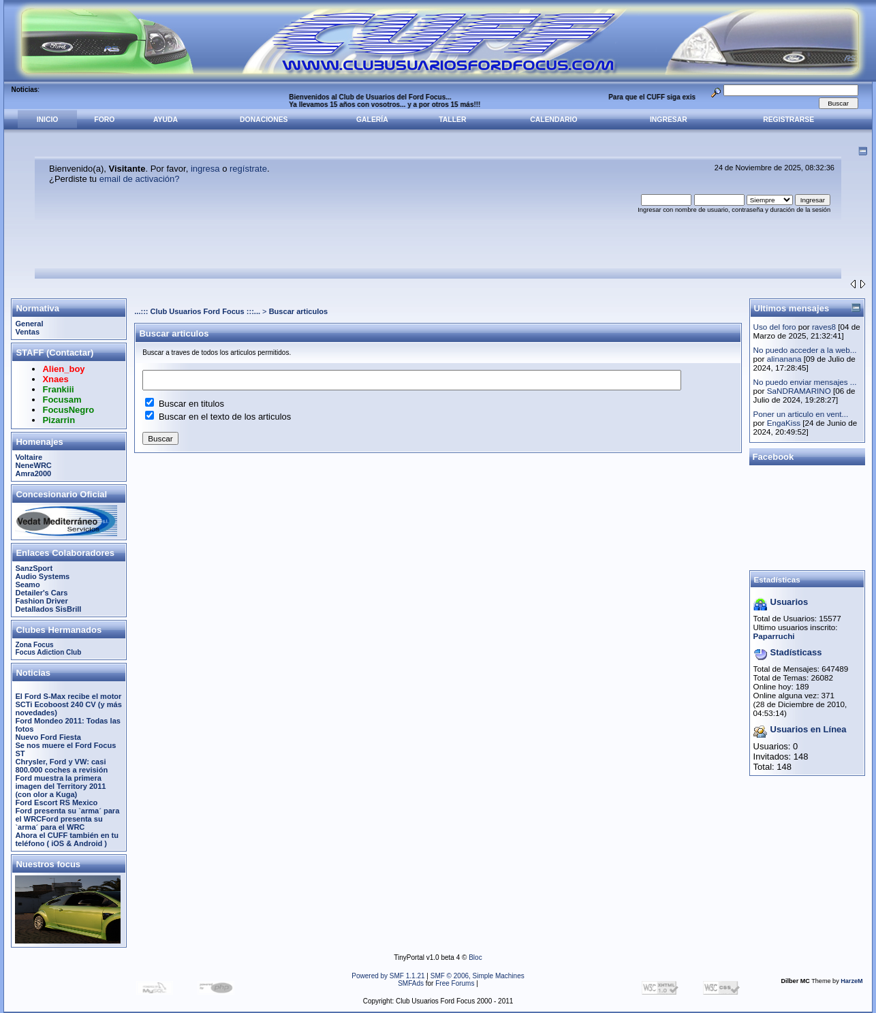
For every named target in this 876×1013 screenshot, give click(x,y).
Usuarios (789, 602)
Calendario (553, 119)
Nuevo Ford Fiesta (47, 737)
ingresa (205, 168)
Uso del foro (774, 326)
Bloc (475, 957)
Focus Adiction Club (48, 652)
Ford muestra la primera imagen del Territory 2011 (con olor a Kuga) (60, 786)
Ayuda (165, 119)
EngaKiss (783, 422)
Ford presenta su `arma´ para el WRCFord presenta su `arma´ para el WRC (67, 819)
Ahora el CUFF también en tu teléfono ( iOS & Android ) (67, 839)
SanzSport (33, 568)
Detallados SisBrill (48, 609)
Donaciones (263, 119)
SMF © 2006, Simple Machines (478, 976)
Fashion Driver (41, 601)
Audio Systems (42, 576)
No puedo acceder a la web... (805, 349)
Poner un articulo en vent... (801, 413)
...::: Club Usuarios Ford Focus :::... (197, 311)
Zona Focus (34, 645)
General (29, 324)
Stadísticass (796, 652)
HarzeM (851, 981)
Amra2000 (33, 473)
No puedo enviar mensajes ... (805, 381)
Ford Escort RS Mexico (56, 802)
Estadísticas (777, 579)
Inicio (48, 119)
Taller (452, 119)
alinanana (784, 358)
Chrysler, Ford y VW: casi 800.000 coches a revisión (61, 766)
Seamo (27, 584)
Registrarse (788, 119)
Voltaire (28, 457)
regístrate (248, 168)
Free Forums (454, 983)
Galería (372, 119)
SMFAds (411, 983)
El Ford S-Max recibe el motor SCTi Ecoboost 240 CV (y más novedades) (68, 704)
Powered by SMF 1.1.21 (387, 976)
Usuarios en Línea (808, 729)
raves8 (824, 326)
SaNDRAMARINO (799, 390)
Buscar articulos (298, 311)
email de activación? (139, 179)
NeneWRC (33, 465)
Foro (104, 119)
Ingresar (668, 119)
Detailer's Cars (41, 593)
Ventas (27, 332)
